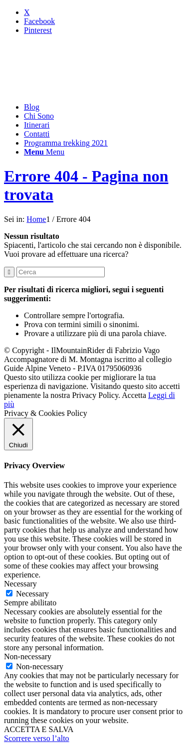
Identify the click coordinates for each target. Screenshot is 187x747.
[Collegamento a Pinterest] (38, 30)
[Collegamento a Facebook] (39, 21)
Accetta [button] (134, 395)
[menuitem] (103, 107)
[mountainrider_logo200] (79, 90)
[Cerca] (60, 272)
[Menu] (44, 152)
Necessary (32, 593)
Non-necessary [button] (27, 656)
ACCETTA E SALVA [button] (38, 729)
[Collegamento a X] (27, 12)
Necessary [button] (20, 583)
